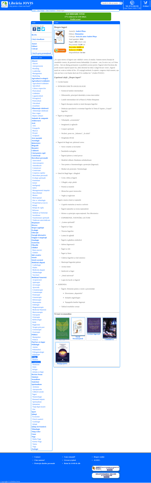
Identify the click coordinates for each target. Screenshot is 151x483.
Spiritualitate (37, 384)
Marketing (36, 76)
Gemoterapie (37, 297)
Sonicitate (35, 382)
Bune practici (37, 250)
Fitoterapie (36, 295)
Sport (34, 412)
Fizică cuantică (37, 419)
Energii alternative (39, 235)
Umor (34, 434)
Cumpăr (61, 51)
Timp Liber (36, 432)
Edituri (34, 46)
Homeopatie (36, 302)
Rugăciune (36, 325)
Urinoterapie (36, 330)
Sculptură (35, 136)
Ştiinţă (34, 414)
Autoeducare (37, 166)
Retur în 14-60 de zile (72, 463)
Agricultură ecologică (40, 78)
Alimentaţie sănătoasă (40, 108)
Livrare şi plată (70, 460)
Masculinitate (37, 193)
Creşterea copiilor (38, 173)
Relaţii (34, 205)
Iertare (34, 183)
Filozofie (35, 245)
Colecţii (35, 49)
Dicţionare (36, 223)
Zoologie (35, 449)
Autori (34, 44)
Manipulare (36, 337)
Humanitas (79, 34)
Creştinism (36, 362)
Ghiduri (35, 248)
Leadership (36, 71)
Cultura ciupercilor (39, 88)
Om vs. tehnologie (39, 200)
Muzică (35, 131)
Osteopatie (36, 315)
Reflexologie (37, 320)
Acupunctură (37, 280)
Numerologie (37, 397)
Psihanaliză (36, 350)
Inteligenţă (36, 185)
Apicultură (36, 86)
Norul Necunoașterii (78, 338)
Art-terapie (36, 285)
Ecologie (35, 230)
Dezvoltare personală (40, 158)
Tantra (34, 444)
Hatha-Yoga (36, 439)
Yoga (33, 437)
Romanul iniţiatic (38, 399)
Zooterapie (36, 332)
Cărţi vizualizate (38, 39)
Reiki (34, 322)
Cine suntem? (39, 460)
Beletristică (36, 143)
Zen (33, 409)
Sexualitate (36, 379)
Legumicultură (37, 96)
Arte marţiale (37, 138)
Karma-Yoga (37, 442)
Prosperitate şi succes (40, 203)
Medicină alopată (38, 263)
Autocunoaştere (38, 163)
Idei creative (36, 255)
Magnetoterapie (38, 307)
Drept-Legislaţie (38, 228)
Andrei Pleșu (81, 31)
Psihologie (35, 345)
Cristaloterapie (37, 290)
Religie (34, 357)
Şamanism (36, 404)
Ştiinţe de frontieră (39, 427)
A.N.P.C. (97, 460)
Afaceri (34, 61)
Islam (34, 367)
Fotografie (36, 128)
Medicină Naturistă (39, 277)
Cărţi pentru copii (38, 153)
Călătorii (35, 151)
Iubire (34, 188)
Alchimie (35, 387)
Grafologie (36, 422)
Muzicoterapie (37, 312)
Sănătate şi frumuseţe (40, 213)
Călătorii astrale (38, 392)
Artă (33, 123)
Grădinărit (36, 93)
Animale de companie (40, 118)
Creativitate (36, 170)
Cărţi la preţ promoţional (41, 53)
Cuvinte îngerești (93, 334)
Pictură (34, 133)
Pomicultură (36, 101)
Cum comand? (69, 457)
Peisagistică (36, 98)
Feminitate (36, 180)
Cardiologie (36, 265)
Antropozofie (37, 389)
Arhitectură (36, 121)
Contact (37, 457)
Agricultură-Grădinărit (41, 81)
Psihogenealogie (38, 352)
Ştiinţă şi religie (38, 372)
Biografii (35, 146)
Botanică (35, 148)
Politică (34, 335)
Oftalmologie (37, 272)
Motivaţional (37, 198)
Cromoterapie (37, 292)
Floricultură (36, 91)
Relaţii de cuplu (38, 208)
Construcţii (36, 156)
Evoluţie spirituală (39, 178)
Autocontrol (36, 160)
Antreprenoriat (37, 66)
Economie (36, 417)
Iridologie (35, 305)
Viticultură (36, 103)
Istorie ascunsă (37, 260)
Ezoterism (35, 243)
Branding (35, 69)
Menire (35, 195)
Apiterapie (36, 282)
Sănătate (35, 377)
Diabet (34, 268)
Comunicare (36, 168)
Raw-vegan (36, 113)
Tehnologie (36, 429)
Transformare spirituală (40, 218)
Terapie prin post (38, 327)
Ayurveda (35, 287)
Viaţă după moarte (39, 407)
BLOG (34, 35)
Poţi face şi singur (38, 342)
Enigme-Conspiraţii (39, 238)
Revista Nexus (37, 374)
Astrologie (35, 141)
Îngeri (34, 394)
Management (37, 73)
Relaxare (35, 210)
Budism (35, 359)
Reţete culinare (37, 116)
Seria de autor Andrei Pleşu (86, 37)
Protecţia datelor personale (44, 463)
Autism (35, 347)
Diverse (34, 225)
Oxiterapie (36, 317)
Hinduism (35, 365)
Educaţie (35, 233)
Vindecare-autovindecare (41, 220)
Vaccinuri (35, 275)
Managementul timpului (41, 190)
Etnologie (35, 240)
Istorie (34, 257)
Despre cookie (99, 457)
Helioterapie (36, 300)
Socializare (36, 215)
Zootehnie (36, 106)
